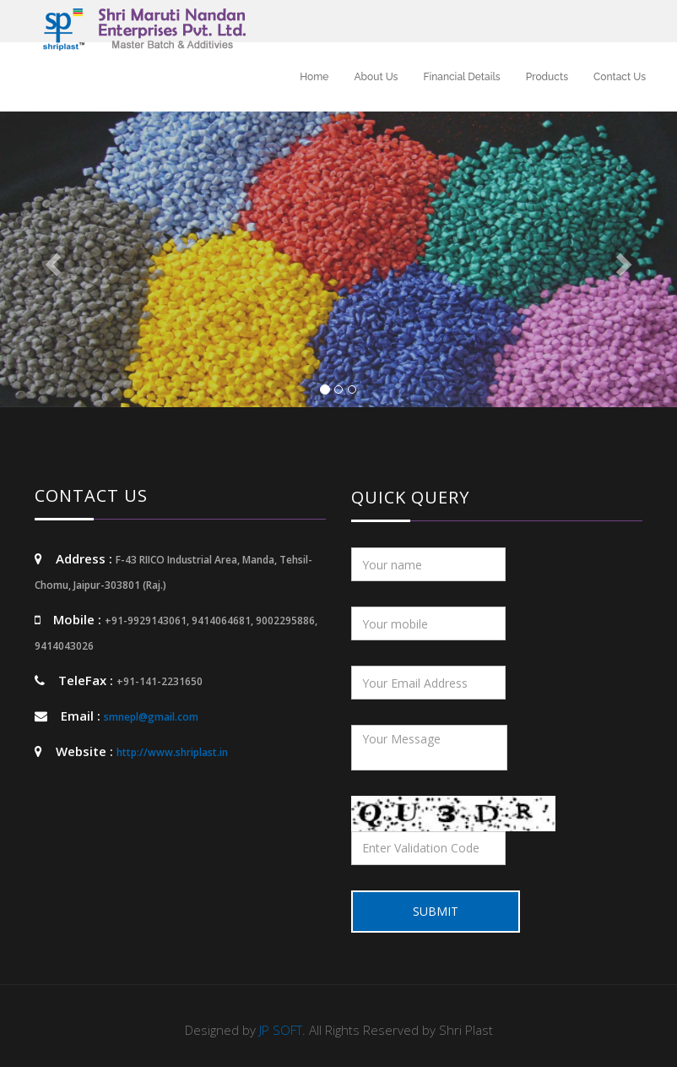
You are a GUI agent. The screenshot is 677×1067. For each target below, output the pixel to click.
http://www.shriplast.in (172, 752)
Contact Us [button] (619, 77)
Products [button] (547, 77)
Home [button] (314, 77)
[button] (50, 259)
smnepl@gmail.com (151, 717)
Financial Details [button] (461, 77)
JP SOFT (280, 1029)
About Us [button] (376, 77)
